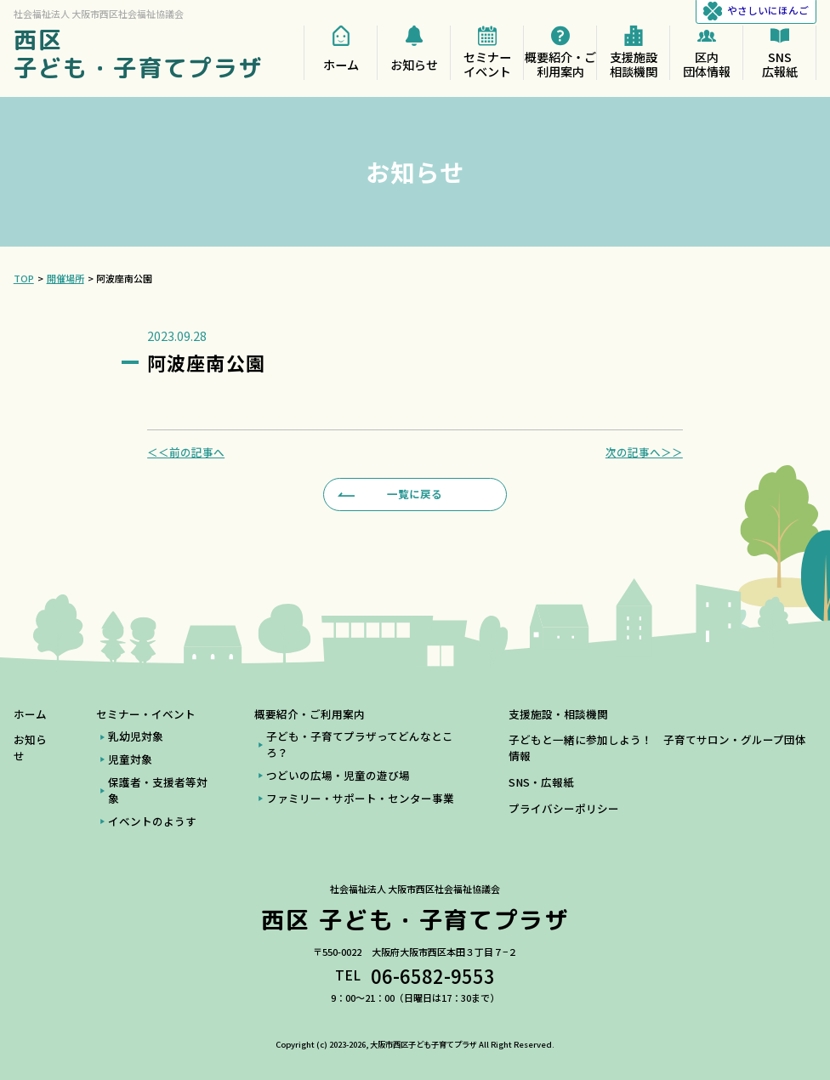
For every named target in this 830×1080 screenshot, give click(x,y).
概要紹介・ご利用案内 (309, 714)
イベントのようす (152, 821)
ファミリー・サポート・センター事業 (360, 798)
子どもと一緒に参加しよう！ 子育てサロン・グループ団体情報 (657, 747)
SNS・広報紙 (541, 782)
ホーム (30, 714)
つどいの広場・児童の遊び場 (338, 775)
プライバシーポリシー (564, 808)
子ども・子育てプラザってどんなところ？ (359, 744)
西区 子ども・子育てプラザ (139, 53)
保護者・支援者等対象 (158, 790)
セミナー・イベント (146, 714)
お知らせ (30, 747)
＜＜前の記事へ (186, 452)
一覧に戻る (414, 494)
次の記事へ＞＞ (644, 452)
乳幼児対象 (135, 736)
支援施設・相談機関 (558, 714)
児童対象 (130, 759)
